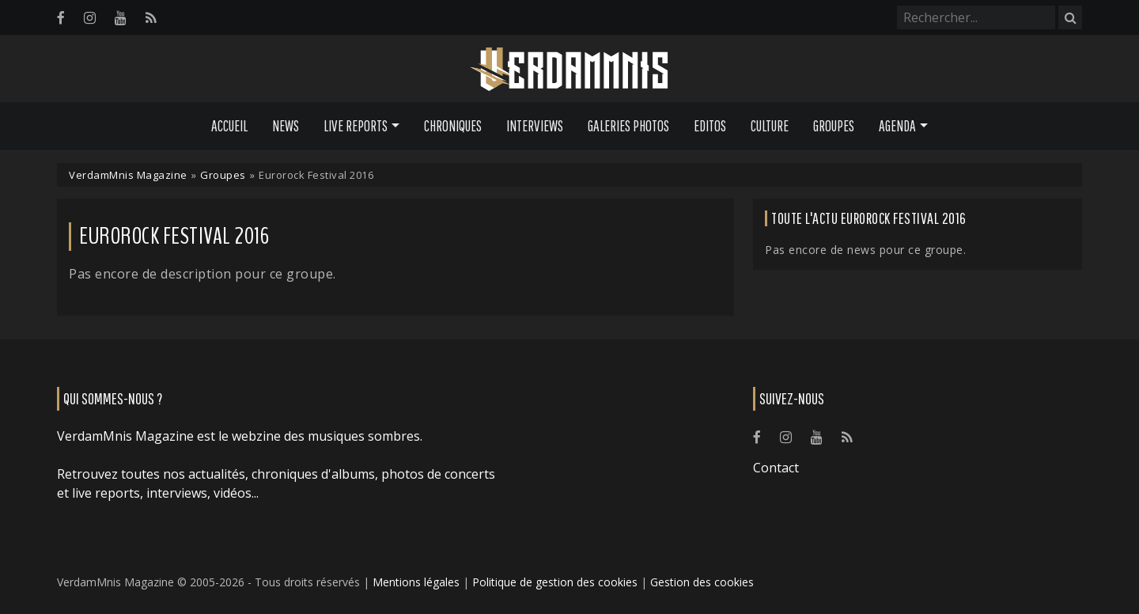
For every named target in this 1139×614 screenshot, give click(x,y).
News (285, 126)
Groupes (833, 126)
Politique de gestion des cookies (555, 581)
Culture (770, 126)
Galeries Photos (628, 126)
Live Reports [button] (356, 126)
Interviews (534, 126)
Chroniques (453, 126)
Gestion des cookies (702, 581)
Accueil (229, 126)
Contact (776, 467)
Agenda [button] (897, 126)
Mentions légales (416, 581)
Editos (710, 126)
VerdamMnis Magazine (128, 175)
